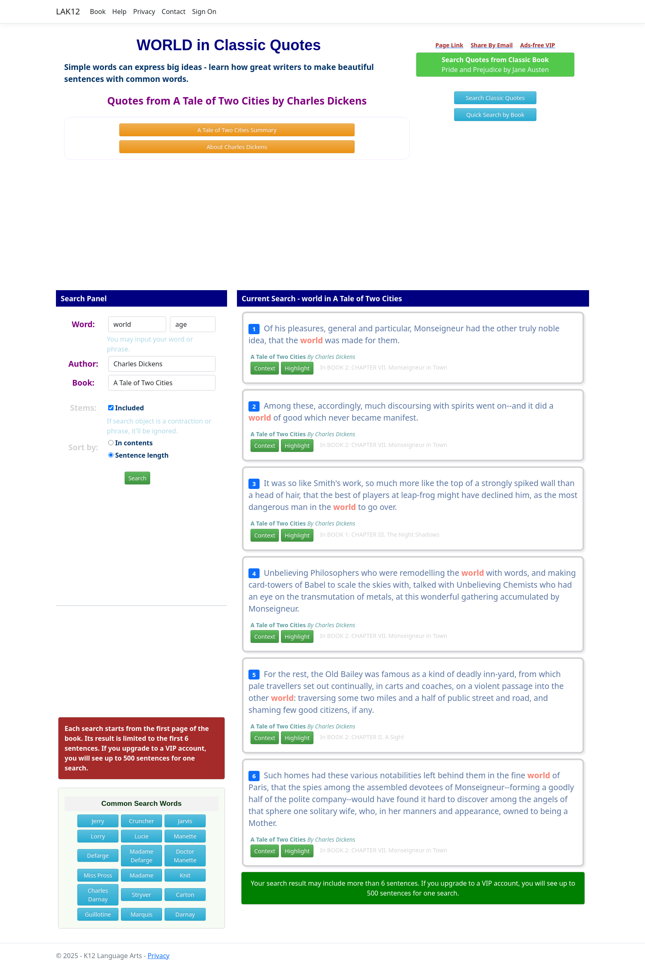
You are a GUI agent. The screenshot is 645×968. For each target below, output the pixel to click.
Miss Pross (98, 875)
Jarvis (185, 821)
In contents (130, 442)
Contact (174, 11)
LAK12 (68, 11)
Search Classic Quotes (495, 98)
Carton (185, 894)
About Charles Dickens (236, 147)
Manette (185, 836)
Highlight (297, 368)
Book (98, 11)
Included (126, 407)
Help (119, 11)
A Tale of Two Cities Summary (236, 130)
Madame (141, 875)
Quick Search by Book (495, 115)
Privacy (144, 11)
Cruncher (141, 821)
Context (264, 368)
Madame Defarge (141, 855)
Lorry (98, 836)
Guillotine (98, 914)
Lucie (141, 836)
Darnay (185, 914)
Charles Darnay (98, 895)
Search (137, 478)
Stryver (141, 894)
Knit (185, 875)
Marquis (141, 914)
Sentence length (138, 455)
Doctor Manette (185, 855)
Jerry (98, 821)
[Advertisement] (322, 230)
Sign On (204, 11)
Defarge (98, 855)
